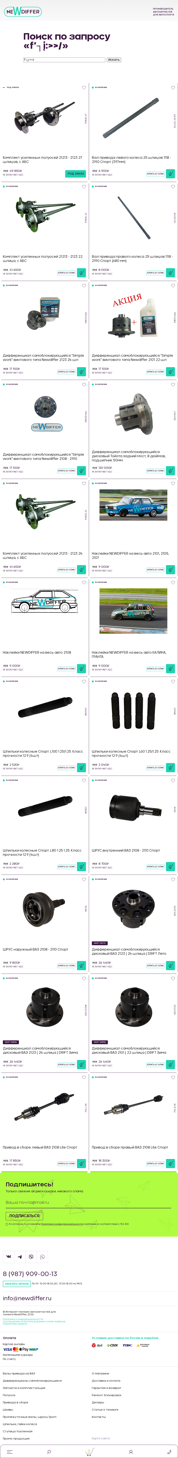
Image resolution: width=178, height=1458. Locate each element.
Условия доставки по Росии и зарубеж (125, 1338)
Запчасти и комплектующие (24, 1388)
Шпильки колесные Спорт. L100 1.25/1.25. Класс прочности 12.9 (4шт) (43, 753)
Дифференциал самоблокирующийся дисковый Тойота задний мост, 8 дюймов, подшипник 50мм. (129, 456)
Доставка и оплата (106, 1381)
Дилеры (98, 1402)
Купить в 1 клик (155, 174)
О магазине (100, 1373)
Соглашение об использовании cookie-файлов (34, 1322)
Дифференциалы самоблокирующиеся (32, 1381)
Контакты (99, 1417)
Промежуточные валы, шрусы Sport (30, 1417)
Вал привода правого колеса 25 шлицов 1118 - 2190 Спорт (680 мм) (132, 258)
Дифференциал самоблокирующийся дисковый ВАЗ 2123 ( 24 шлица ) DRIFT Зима (40, 1050)
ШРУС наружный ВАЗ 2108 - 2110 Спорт (35, 949)
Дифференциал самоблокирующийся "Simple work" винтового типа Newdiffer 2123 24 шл (43, 357)
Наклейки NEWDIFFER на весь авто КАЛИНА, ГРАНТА (129, 654)
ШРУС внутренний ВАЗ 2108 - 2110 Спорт (126, 850)
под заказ (76, 173)
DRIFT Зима (11, 1042)
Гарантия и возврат (106, 1388)
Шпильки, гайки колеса (20, 1424)
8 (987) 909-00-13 (31, 1274)
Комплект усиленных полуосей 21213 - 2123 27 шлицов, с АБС (42, 160)
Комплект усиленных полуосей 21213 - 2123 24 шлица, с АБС (43, 555)
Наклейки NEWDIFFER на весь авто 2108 (37, 652)
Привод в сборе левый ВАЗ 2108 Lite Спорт (40, 1147)
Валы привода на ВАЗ (19, 1373)
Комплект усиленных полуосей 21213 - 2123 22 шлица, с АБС (43, 258)
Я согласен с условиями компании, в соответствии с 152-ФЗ (69, 1224)
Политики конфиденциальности (62, 1224)
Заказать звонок (17, 1284)
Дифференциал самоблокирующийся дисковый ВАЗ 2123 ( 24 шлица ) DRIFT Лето (129, 951)
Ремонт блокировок (107, 1395)
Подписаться (28, 1216)
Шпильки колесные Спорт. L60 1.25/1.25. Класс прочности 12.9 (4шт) (131, 753)
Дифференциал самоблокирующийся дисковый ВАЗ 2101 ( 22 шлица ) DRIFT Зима (129, 1050)
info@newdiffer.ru (29, 1299)
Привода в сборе (15, 1402)
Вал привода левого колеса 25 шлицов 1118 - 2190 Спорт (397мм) (131, 160)
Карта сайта (101, 1438)
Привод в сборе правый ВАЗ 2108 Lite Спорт (130, 1147)
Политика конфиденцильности (23, 1319)
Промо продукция (16, 1438)
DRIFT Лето (100, 943)
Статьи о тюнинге (105, 1410)
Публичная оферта (15, 1324)
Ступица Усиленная (17, 1431)
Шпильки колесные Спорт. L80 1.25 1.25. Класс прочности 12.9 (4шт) (42, 852)
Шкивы (8, 1410)
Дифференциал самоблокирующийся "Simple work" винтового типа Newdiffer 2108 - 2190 (43, 456)
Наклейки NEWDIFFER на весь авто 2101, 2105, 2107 (130, 555)
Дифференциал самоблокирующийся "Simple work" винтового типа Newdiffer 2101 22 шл (132, 357)
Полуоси (9, 1395)
